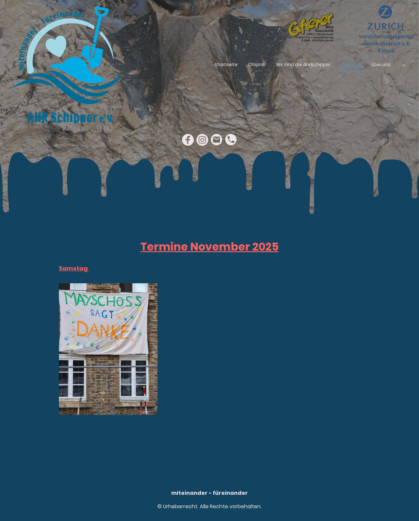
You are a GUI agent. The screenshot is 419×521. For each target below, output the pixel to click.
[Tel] (231, 140)
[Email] (217, 140)
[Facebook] (188, 140)
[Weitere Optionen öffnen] (403, 65)
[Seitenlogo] (66, 64)
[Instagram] (202, 140)
